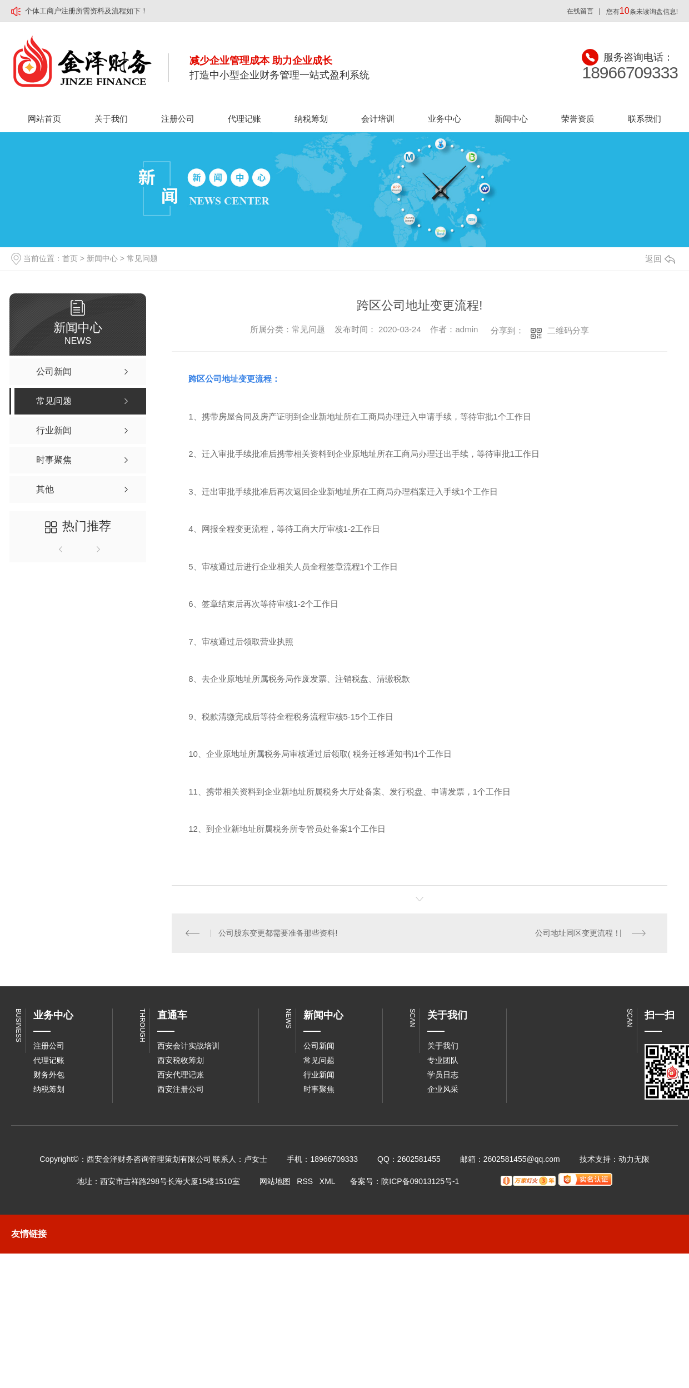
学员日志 (442, 1074)
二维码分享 (568, 330)
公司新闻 (318, 1045)
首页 (70, 258)
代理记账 (244, 118)
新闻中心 (511, 118)
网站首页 (44, 118)
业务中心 (444, 118)
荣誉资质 (578, 118)
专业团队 (442, 1060)
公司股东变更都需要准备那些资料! (278, 932)
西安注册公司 (180, 1089)
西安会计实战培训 (188, 1045)
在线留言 (580, 11)
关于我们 (111, 118)
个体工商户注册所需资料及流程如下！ (86, 11)
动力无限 (634, 1159)
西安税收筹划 (180, 1060)
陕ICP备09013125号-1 (420, 1181)
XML (327, 1181)
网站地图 (275, 1181)
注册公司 (177, 118)
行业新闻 (318, 1074)
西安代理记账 (180, 1074)
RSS (305, 1181)
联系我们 (644, 118)
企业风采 (442, 1089)
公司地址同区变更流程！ (578, 932)
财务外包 (48, 1074)
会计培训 (378, 118)
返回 (660, 258)
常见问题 (142, 258)
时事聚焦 (318, 1089)
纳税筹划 (311, 118)
